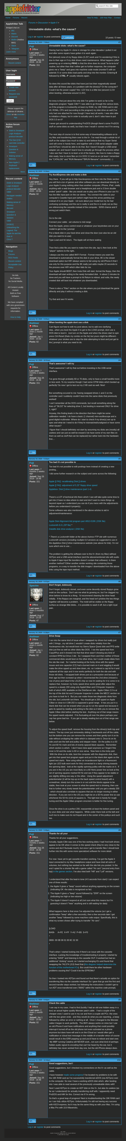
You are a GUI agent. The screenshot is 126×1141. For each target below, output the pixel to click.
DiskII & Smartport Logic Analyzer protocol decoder (16, 134)
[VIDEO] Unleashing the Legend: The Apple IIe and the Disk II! (14, 230)
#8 (119, 830)
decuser (10, 208)
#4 (119, 360)
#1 (119, 42)
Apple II (53, 23)
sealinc (9, 199)
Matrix (13, 34)
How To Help (92, 18)
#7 (119, 632)
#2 (119, 171)
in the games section (62, 871)
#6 (119, 581)
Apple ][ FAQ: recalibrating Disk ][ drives (67, 481)
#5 (119, 459)
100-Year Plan (106, 18)
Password (11, 81)
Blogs (10, 251)
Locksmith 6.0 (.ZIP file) (60, 525)
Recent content (14, 63)
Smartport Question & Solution (13, 149)
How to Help (15, 317)
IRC (13, 31)
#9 (119, 1000)
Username (11, 74)
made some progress (73, 1075)
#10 (119, 1060)
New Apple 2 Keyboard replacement (14, 165)
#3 (119, 319)
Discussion (43, 23)
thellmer (34, 175)
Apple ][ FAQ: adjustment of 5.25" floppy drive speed (73, 485)
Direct (9, 114)
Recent (24, 18)
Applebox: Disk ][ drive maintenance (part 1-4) (70, 489)
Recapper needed (14, 196)
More (23, 172)
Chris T (10, 239)
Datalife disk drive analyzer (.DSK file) (66, 529)
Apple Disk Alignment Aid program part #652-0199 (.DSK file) (77, 521)
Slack (13, 46)
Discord (14, 37)
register (40, 37)
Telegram (15, 49)
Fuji (31, 46)
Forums (16, 18)
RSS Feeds (13, 258)
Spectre (33, 585)
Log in (31, 37)
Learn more (11, 52)
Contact (117, 18)
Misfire (14, 40)
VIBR (9, 192)
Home (7, 18)
